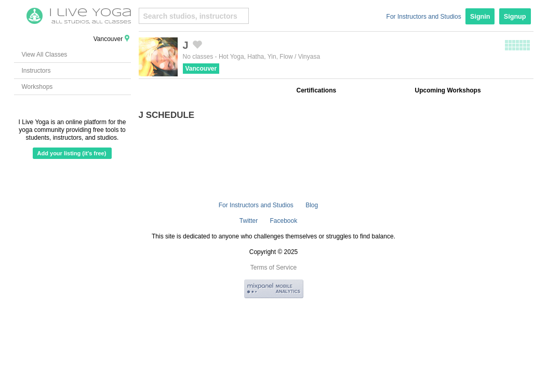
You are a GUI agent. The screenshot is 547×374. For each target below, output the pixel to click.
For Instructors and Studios (423, 16)
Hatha (255, 56)
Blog (311, 205)
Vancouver (201, 68)
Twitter (248, 220)
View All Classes (45, 54)
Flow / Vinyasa (299, 56)
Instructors (36, 70)
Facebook (283, 220)
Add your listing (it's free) (71, 153)
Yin (272, 56)
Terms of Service (273, 267)
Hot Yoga (231, 56)
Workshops (37, 86)
